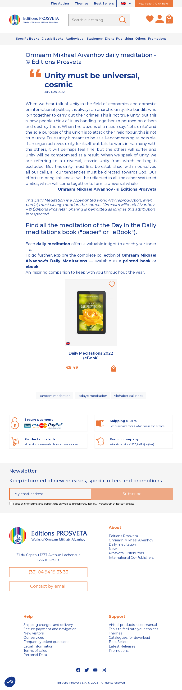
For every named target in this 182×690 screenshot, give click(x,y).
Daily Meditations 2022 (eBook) (91, 355)
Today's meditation (93, 396)
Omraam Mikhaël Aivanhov (131, 541)
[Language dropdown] (126, 3)
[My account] (159, 20)
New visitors (33, 635)
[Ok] (123, 19)
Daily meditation (122, 546)
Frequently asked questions (46, 643)
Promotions (118, 652)
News (113, 550)
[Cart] (169, 19)
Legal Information (38, 648)
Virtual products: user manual (133, 626)
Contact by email (48, 587)
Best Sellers (103, 3)
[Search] (99, 20)
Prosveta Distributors (126, 554)
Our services (33, 639)
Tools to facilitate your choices (133, 630)
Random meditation (54, 396)
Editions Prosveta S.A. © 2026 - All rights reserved (91, 684)
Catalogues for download (129, 639)
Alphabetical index (130, 396)
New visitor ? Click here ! (153, 3)
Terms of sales (35, 652)
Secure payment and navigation (50, 630)
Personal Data (35, 656)
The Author (57, 3)
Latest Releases (122, 648)
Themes (80, 3)
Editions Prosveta (123, 537)
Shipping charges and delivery (48, 626)
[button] (10, 682)
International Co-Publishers (131, 559)
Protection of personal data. (116, 505)
